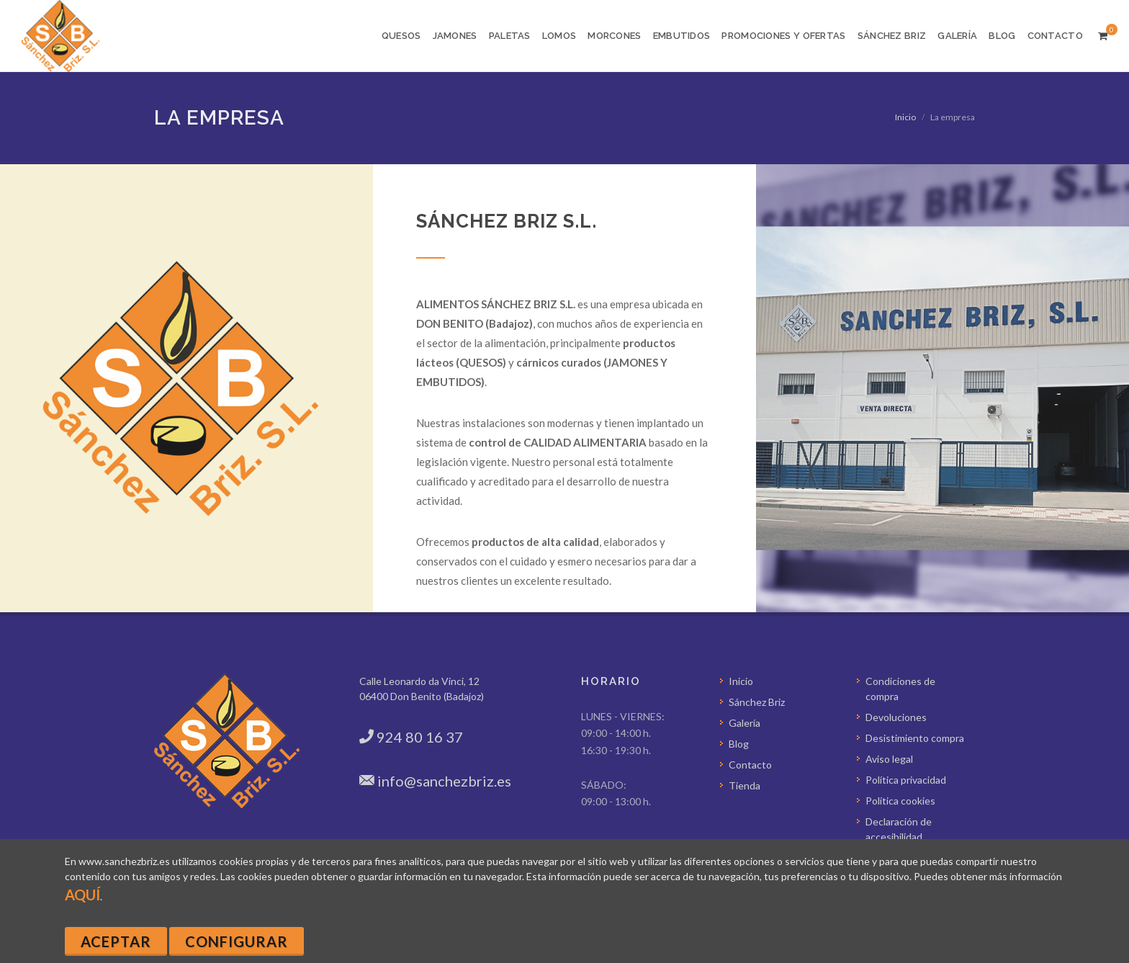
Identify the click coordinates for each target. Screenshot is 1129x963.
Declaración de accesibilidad (898, 829)
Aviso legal (889, 759)
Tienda (744, 785)
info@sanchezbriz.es (444, 780)
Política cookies (900, 800)
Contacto (750, 764)
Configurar (236, 941)
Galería (744, 723)
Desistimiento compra (914, 738)
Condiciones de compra (900, 688)
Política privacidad (905, 780)
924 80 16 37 (420, 736)
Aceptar (116, 941)
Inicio (905, 117)
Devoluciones (896, 717)
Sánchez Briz (757, 702)
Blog (739, 744)
